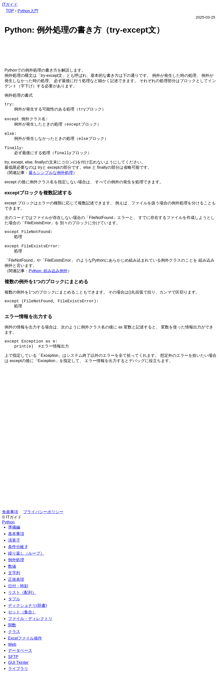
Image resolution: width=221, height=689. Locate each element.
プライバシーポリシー (43, 527)
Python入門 (28, 11)
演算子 (14, 556)
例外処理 (16, 575)
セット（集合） (22, 627)
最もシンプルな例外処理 (51, 181)
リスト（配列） (22, 608)
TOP (10, 11)
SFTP (13, 672)
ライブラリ (18, 684)
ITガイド (10, 4)
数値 (12, 582)
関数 (12, 641)
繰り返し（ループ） (26, 569)
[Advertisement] (110, 52)
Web (12, 660)
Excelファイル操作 (25, 654)
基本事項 (16, 549)
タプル (14, 614)
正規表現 (16, 595)
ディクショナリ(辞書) (27, 621)
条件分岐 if (17, 562)
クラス (14, 647)
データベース (20, 666)
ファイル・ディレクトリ (30, 634)
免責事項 (10, 527)
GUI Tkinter (18, 678)
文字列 (14, 588)
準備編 (14, 543)
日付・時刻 (18, 601)
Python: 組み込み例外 (48, 283)
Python (8, 538)
